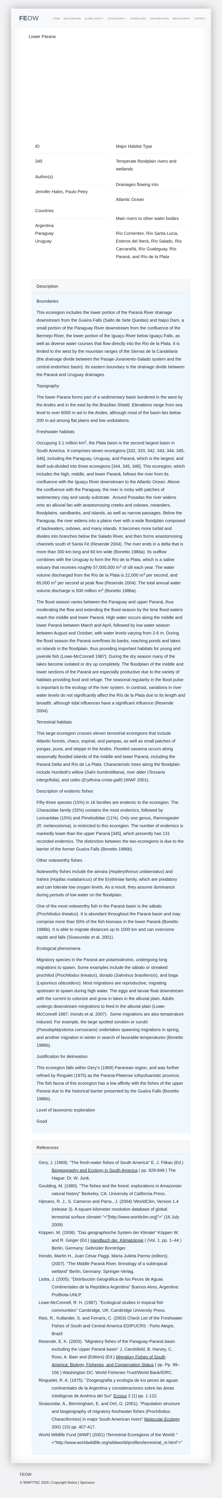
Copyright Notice (64, 1482)
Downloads (138, 18)
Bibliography (181, 18)
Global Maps (93, 18)
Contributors (159, 18)
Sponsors (87, 1482)
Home (56, 18)
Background (72, 18)
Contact (200, 18)
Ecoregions (116, 18)
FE (29, 18)
